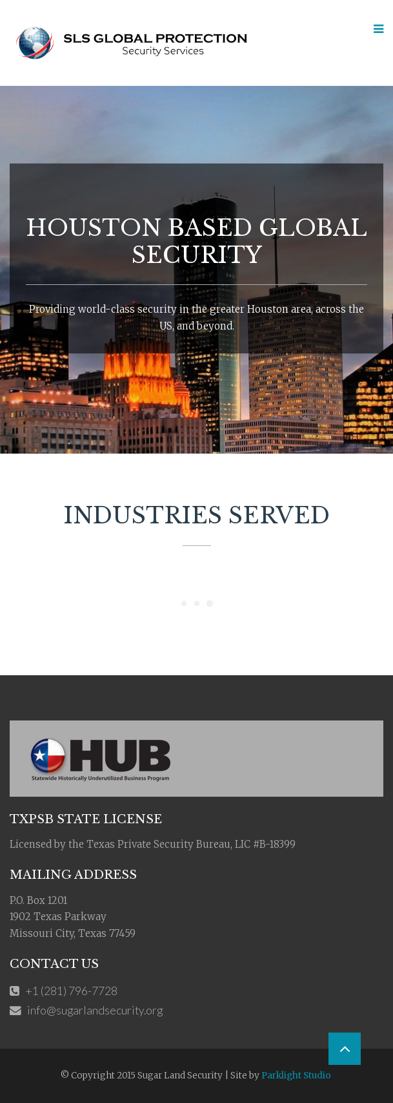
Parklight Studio (296, 1075)
